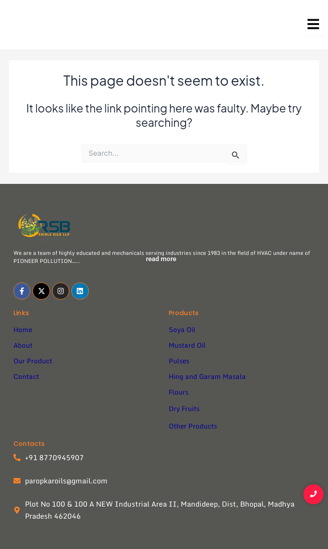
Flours (178, 392)
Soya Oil (182, 329)
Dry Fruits (184, 408)
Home (22, 329)
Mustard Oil (187, 345)
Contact (26, 376)
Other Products (193, 425)
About (23, 345)
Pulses (179, 360)
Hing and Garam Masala (207, 376)
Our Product (32, 360)
